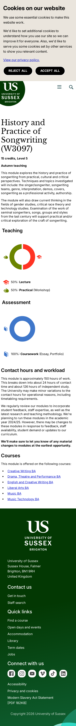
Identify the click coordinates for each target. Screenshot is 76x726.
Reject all (18, 71)
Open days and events (24, 627)
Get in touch (16, 596)
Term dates (15, 648)
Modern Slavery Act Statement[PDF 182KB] (30, 700)
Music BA (14, 493)
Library (12, 641)
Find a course (17, 620)
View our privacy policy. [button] (21, 60)
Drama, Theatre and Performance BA (34, 476)
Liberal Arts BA (18, 488)
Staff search (16, 603)
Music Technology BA (23, 499)
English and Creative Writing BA (30, 482)
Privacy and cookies (22, 691)
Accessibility (17, 684)
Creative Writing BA (21, 471)
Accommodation (20, 634)
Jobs (11, 654)
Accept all (50, 71)
